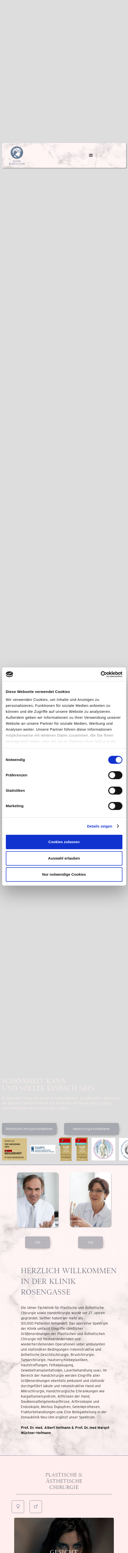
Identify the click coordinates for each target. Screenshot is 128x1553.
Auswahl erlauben (64, 858)
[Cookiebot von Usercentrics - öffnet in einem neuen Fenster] (100, 674)
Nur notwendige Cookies (64, 874)
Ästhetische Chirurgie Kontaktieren (29, 1129)
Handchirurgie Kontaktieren (91, 1129)
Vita (37, 1242)
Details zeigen (99, 826)
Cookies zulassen (64, 842)
